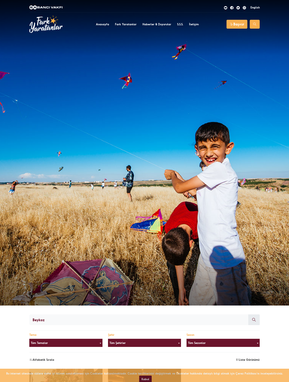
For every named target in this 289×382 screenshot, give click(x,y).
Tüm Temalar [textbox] (39, 343)
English (255, 7)
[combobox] (65, 343)
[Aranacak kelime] (138, 319)
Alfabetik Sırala (41, 359)
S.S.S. (180, 24)
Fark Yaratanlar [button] (126, 24)
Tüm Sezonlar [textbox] (197, 343)
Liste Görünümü (248, 359)
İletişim (194, 24)
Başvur (237, 24)
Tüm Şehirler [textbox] (117, 343)
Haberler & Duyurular (156, 24)
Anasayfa (102, 24)
